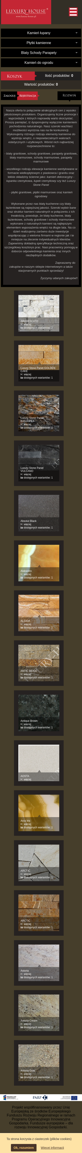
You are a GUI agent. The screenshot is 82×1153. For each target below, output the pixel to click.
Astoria (25, 970)
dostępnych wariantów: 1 (38, 377)
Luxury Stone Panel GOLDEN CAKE (38, 370)
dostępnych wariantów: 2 (38, 327)
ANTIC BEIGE (29, 670)
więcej (27, 324)
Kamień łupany (39, 33)
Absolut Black (29, 521)
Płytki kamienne (38, 43)
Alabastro (26, 571)
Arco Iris (25, 820)
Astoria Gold (28, 1070)
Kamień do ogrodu (38, 62)
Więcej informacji (52, 1147)
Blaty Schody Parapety (39, 53)
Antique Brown (29, 720)
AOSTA (25, 776)
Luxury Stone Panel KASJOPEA (32, 419)
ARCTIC (25, 870)
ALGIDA (25, 621)
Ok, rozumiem (24, 1147)
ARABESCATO (29, 321)
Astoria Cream (29, 1020)
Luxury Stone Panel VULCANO (32, 469)
